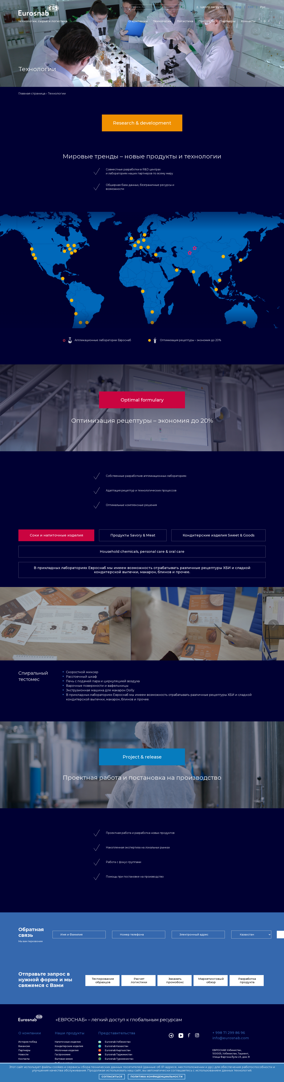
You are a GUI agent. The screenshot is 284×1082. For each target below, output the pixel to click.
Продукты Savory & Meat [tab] (132, 535)
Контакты (248, 21)
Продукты (206, 21)
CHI (250, 7)
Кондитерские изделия (69, 1046)
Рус (263, 7)
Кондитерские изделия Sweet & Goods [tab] (218, 535)
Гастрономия (62, 1054)
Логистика (185, 21)
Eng (238, 7)
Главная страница (31, 93)
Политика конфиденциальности (157, 1076)
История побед (27, 1042)
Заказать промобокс (175, 980)
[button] (273, 625)
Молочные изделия (67, 1050)
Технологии (162, 21)
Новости (23, 1054)
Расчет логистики (139, 980)
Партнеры (227, 21)
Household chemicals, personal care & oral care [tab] (142, 552)
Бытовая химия (64, 1059)
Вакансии (24, 1046)
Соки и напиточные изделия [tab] (56, 535)
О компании (138, 21)
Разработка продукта (247, 980)
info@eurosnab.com (230, 1038)
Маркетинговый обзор (211, 980)
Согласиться (111, 1076)
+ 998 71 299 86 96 (228, 1033)
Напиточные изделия (68, 1042)
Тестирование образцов (103, 980)
